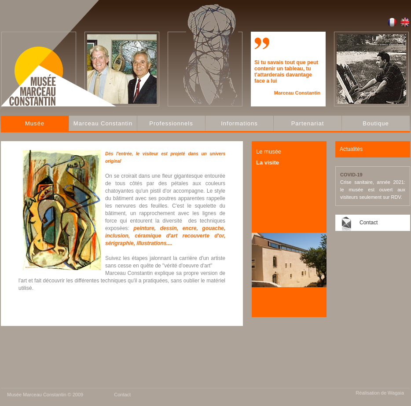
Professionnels (171, 123)
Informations (239, 123)
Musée (34, 123)
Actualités (351, 149)
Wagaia (396, 392)
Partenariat (307, 123)
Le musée (268, 151)
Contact (369, 222)
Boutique (376, 123)
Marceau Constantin (102, 123)
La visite (267, 162)
